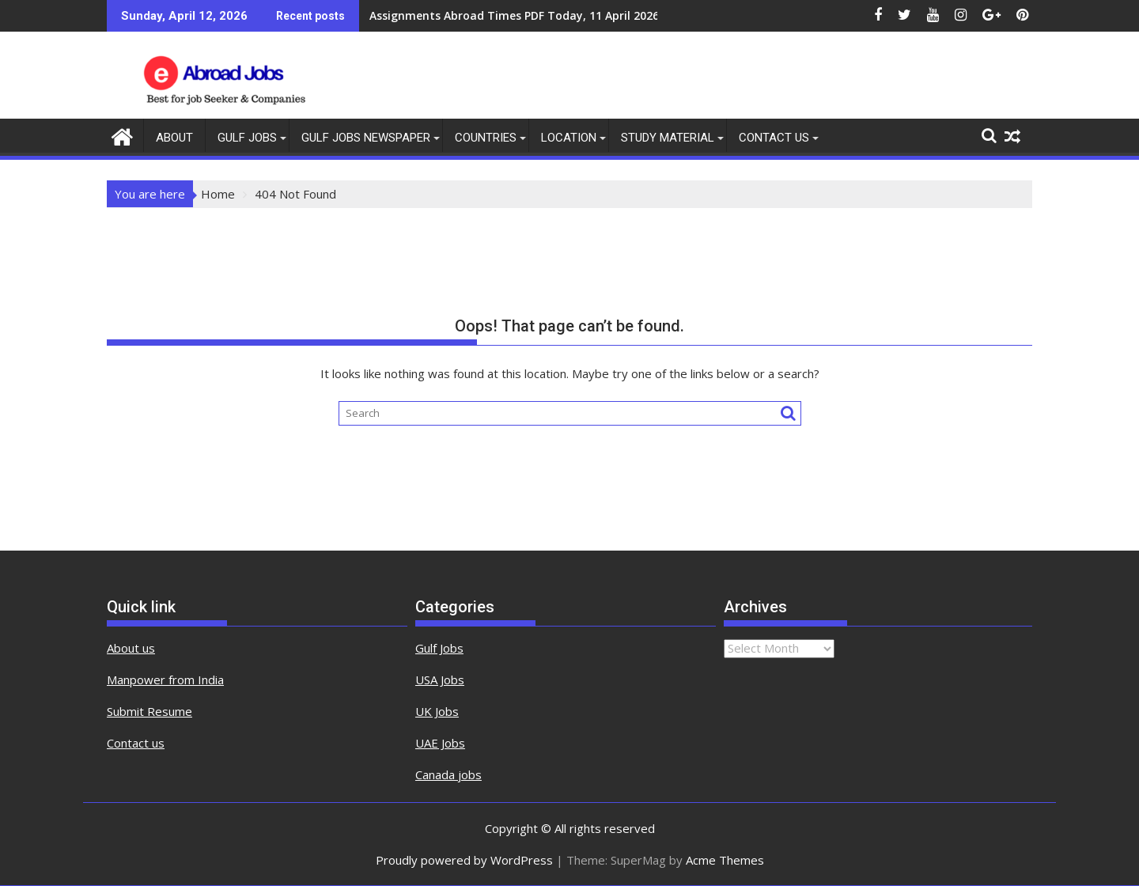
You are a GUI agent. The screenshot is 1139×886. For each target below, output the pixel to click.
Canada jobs (448, 774)
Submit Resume (149, 711)
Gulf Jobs (247, 138)
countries (486, 138)
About (174, 138)
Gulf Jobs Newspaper (365, 138)
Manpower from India (165, 679)
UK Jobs (437, 711)
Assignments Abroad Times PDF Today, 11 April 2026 (514, 15)
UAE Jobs (440, 743)
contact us (774, 138)
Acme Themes (725, 860)
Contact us (136, 743)
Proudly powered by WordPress (464, 860)
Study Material (667, 138)
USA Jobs (439, 679)
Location (568, 138)
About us (131, 648)
